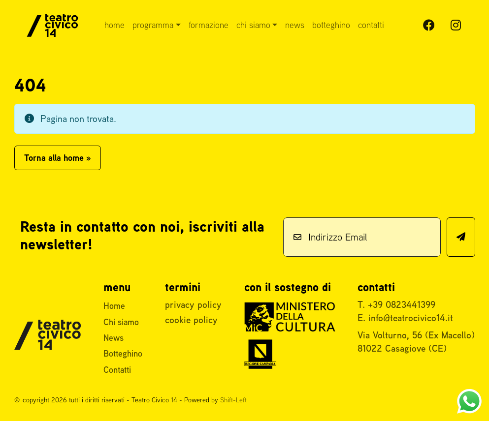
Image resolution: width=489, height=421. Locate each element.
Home (114, 24)
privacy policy (193, 304)
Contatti (371, 24)
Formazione (208, 24)
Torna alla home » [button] (57, 157)
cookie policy (191, 319)
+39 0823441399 (401, 304)
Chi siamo (253, 24)
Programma (152, 24)
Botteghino (331, 24)
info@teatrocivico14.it (410, 317)
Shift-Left (233, 399)
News (294, 24)
